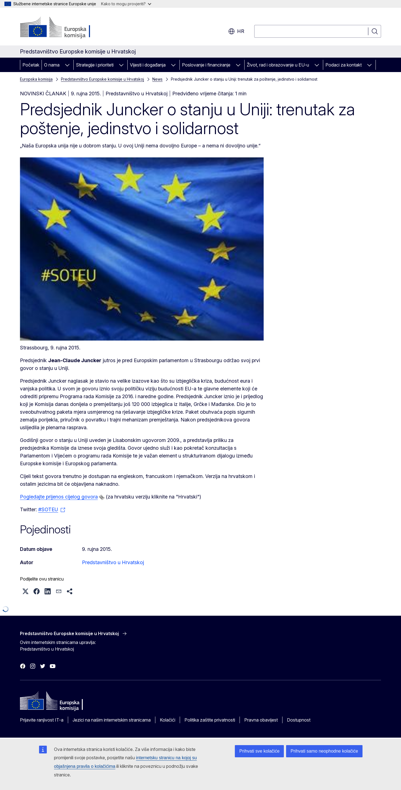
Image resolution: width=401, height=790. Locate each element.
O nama (52, 65)
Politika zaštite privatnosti (209, 720)
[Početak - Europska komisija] (64, 28)
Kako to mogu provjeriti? (126, 3)
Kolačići (167, 720)
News (157, 79)
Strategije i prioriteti (95, 65)
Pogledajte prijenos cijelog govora (59, 497)
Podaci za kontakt (343, 65)
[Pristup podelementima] (67, 65)
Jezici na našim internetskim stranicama (112, 720)
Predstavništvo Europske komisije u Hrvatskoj (102, 79)
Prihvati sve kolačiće (259, 751)
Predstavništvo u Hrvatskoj (113, 562)
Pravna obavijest (261, 720)
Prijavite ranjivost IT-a (41, 720)
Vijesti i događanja (148, 65)
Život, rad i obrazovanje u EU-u (278, 65)
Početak (30, 65)
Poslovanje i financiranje (206, 65)
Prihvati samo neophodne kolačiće (324, 751)
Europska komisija (36, 79)
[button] (25, 591)
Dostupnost (298, 720)
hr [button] (236, 31)
